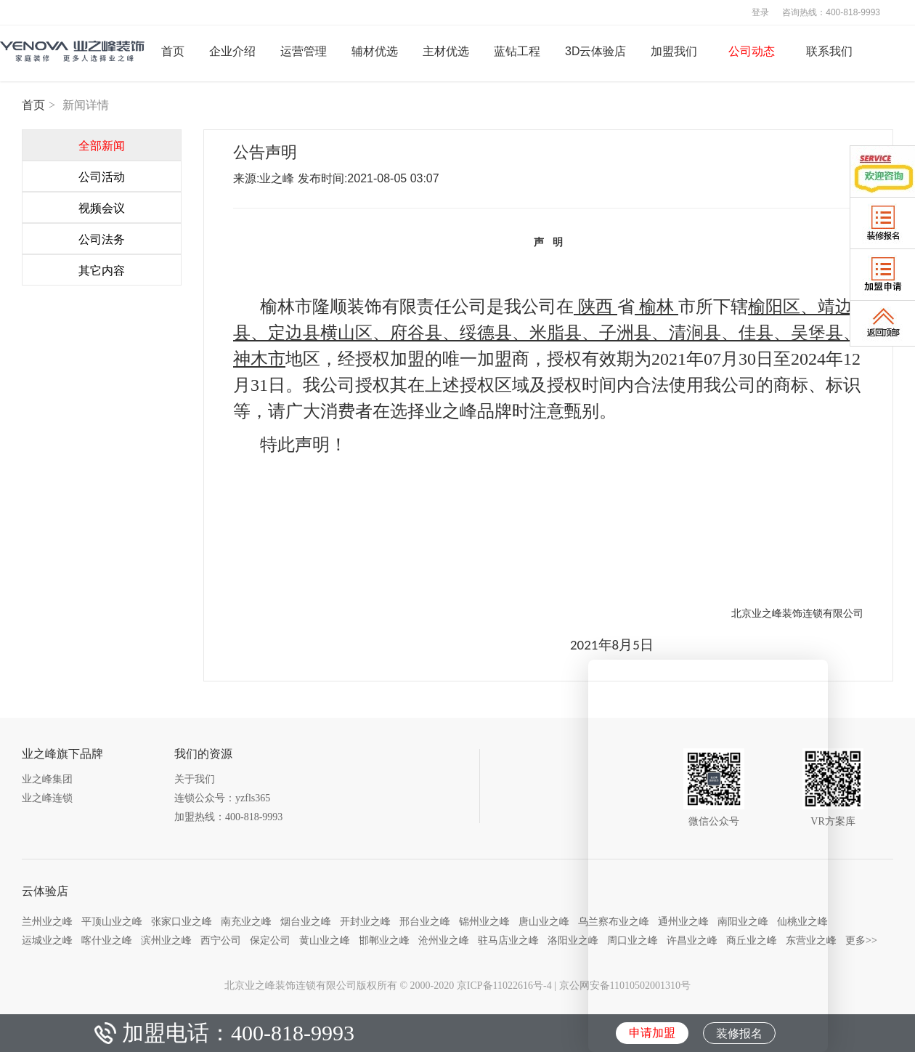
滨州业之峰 (166, 940)
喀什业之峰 (106, 940)
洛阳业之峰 (573, 940)
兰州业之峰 (47, 921)
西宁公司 (220, 940)
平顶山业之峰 (111, 921)
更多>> (861, 940)
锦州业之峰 (484, 921)
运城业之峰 (47, 940)
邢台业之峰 (424, 921)
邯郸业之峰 (384, 940)
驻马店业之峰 (508, 940)
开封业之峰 (365, 921)
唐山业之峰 (543, 921)
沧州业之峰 (443, 940)
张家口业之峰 (181, 921)
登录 (760, 12)
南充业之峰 (246, 921)
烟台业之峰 (305, 921)
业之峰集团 (47, 779)
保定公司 (270, 940)
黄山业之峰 (324, 940)
